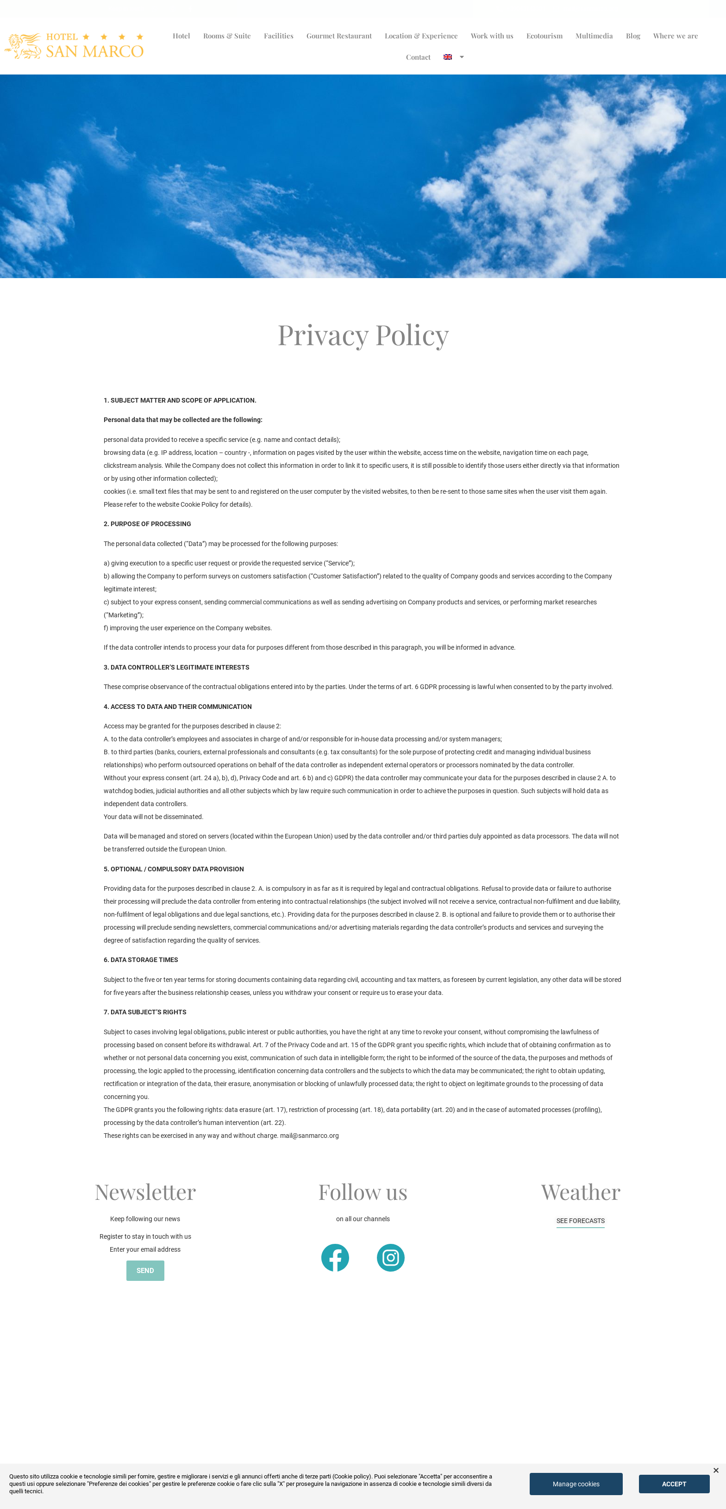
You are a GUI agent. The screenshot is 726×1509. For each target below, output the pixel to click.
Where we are (675, 35)
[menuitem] (454, 57)
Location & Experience (421, 35)
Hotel (181, 35)
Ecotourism (544, 35)
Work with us (492, 35)
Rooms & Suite (227, 35)
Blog (633, 35)
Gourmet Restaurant (339, 35)
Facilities (279, 35)
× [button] (716, 1470)
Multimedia (594, 35)
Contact (418, 57)
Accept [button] (674, 1484)
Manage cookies (576, 1484)
